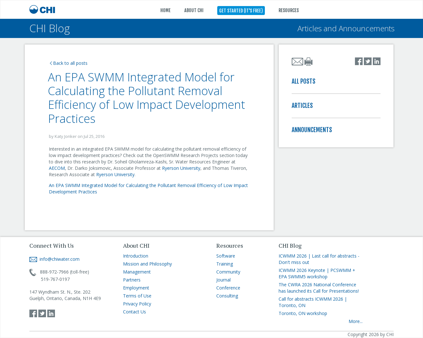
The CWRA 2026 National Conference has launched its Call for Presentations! (319, 288)
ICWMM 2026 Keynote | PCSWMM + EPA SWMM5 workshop (317, 273)
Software (225, 256)
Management (137, 272)
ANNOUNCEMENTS (312, 130)
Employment (136, 288)
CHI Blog (49, 28)
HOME (165, 10)
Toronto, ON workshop (303, 313)
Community (228, 272)
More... (356, 321)
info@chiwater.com (54, 259)
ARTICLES (302, 105)
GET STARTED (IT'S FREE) (241, 10)
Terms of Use (137, 296)
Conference (228, 288)
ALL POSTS (303, 81)
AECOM (57, 168)
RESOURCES (289, 10)
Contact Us (134, 312)
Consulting (227, 296)
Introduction (135, 256)
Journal (223, 280)
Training (224, 264)
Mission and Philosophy (147, 264)
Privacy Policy (137, 304)
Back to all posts (69, 63)
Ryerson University (181, 168)
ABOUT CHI (194, 10)
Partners (132, 280)
